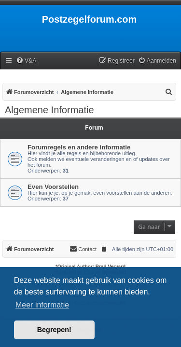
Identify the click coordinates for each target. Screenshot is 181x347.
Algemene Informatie (49, 110)
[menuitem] (26, 60)
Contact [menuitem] (83, 248)
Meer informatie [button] (42, 305)
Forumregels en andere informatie (79, 147)
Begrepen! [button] (54, 330)
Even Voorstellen (53, 186)
